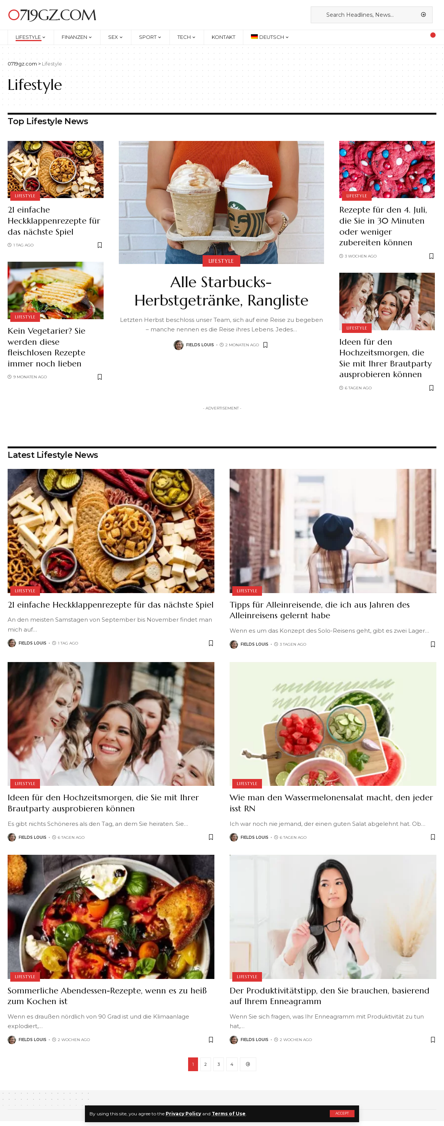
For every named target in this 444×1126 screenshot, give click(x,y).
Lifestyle (25, 195)
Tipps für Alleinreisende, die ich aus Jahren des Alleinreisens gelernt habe (320, 610)
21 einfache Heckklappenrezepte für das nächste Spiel (54, 221)
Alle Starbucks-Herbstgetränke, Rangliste (221, 291)
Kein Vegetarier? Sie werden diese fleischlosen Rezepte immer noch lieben (46, 347)
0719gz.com (52, 15)
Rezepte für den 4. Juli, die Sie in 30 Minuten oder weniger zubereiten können (383, 226)
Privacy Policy (183, 1113)
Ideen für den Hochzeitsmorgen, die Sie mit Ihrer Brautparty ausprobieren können (385, 358)
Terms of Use (229, 1113)
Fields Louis (200, 344)
